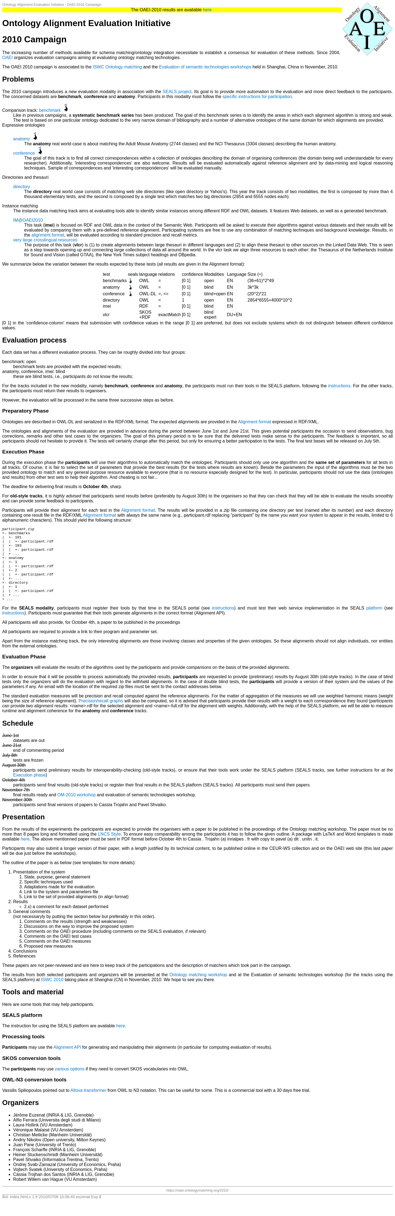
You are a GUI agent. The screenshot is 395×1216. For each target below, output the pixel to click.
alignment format (48, 235)
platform (374, 622)
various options (69, 1083)
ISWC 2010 (52, 994)
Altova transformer (88, 1105)
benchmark (50, 110)
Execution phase (29, 790)
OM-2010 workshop (76, 809)
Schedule (17, 738)
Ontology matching (123, 67)
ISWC (98, 67)
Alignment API (67, 1062)
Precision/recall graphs (100, 715)
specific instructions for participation (257, 96)
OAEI (7, 57)
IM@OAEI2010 (28, 220)
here (207, 9)
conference (24, 153)
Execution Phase (23, 452)
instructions (339, 385)
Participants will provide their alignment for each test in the (61, 510)
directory (21, 186)
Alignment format (254, 421)
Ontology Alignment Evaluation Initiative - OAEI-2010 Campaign (51, 4)
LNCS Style (109, 849)
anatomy (21, 139)
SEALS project (177, 91)
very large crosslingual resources (45, 240)
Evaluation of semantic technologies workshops (205, 67)
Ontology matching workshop (198, 989)
